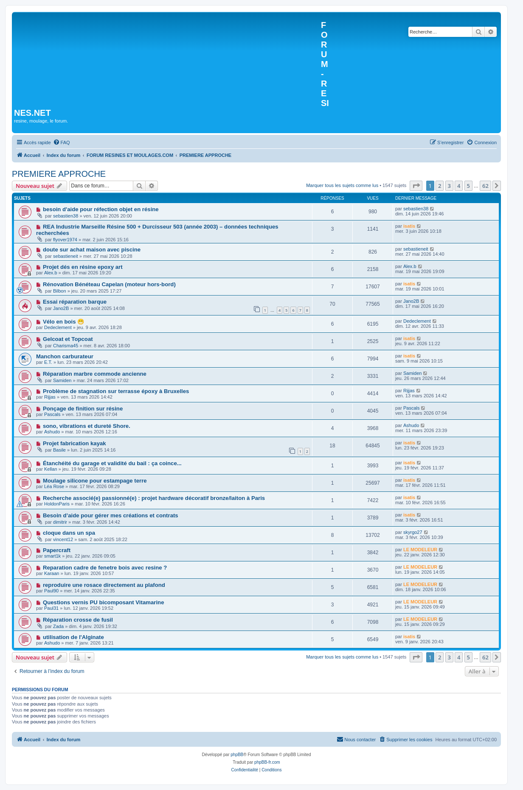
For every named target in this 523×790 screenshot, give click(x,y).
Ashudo (52, 431)
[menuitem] (61, 142)
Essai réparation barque (75, 302)
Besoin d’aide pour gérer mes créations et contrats (110, 515)
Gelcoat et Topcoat (68, 339)
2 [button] (439, 186)
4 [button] (458, 186)
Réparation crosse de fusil (78, 620)
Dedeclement (58, 327)
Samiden (62, 380)
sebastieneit (65, 256)
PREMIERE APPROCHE (59, 174)
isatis (409, 226)
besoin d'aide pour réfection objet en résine (101, 209)
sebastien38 (65, 215)
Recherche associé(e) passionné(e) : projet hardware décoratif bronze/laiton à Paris (154, 498)
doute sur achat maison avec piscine (92, 249)
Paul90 (51, 590)
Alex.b (50, 272)
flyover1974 (65, 239)
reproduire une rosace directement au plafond (104, 585)
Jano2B (61, 308)
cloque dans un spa (69, 533)
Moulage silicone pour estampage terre (95, 480)
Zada (58, 626)
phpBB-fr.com (267, 762)
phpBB (237, 754)
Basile (59, 449)
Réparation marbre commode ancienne (94, 374)
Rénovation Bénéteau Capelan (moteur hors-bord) (109, 284)
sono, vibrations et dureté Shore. (86, 426)
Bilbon (59, 290)
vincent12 (63, 539)
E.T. (48, 362)
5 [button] (468, 186)
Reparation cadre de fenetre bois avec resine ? (105, 567)
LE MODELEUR (420, 549)
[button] (416, 186)
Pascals (52, 414)
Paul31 (51, 608)
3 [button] (449, 186)
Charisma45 (65, 345)
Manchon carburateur (64, 356)
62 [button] (485, 186)
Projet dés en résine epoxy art (83, 267)
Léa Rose (54, 486)
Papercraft (56, 550)
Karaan (51, 573)
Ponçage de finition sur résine (83, 408)
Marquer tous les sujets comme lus (342, 185)
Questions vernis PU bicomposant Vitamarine (103, 602)
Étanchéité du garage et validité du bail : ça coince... (112, 463)
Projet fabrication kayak (74, 443)
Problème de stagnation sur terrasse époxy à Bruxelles (116, 391)
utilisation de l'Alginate (73, 637)
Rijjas (50, 396)
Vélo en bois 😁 (63, 321)
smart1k (52, 555)
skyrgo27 (412, 532)
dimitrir (60, 522)
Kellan (50, 469)
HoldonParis (57, 503)
